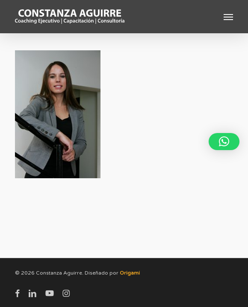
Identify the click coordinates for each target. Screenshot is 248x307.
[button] (228, 16)
